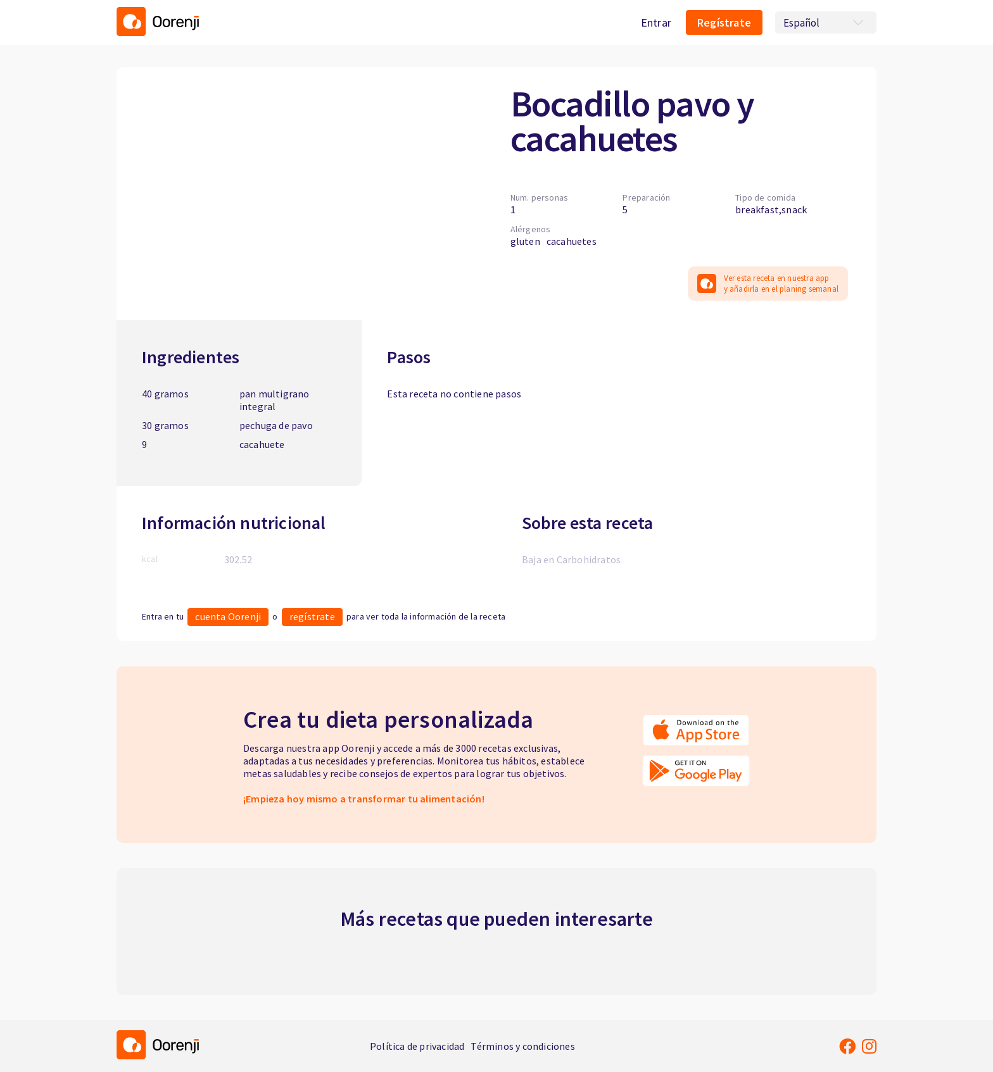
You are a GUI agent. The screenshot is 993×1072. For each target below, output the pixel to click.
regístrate (312, 616)
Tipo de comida (765, 197)
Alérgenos (530, 229)
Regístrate (724, 22)
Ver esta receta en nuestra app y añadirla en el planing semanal (767, 283)
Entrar (656, 22)
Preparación (646, 197)
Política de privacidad (417, 1046)
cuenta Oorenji (228, 616)
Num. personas (539, 197)
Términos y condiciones (522, 1046)
